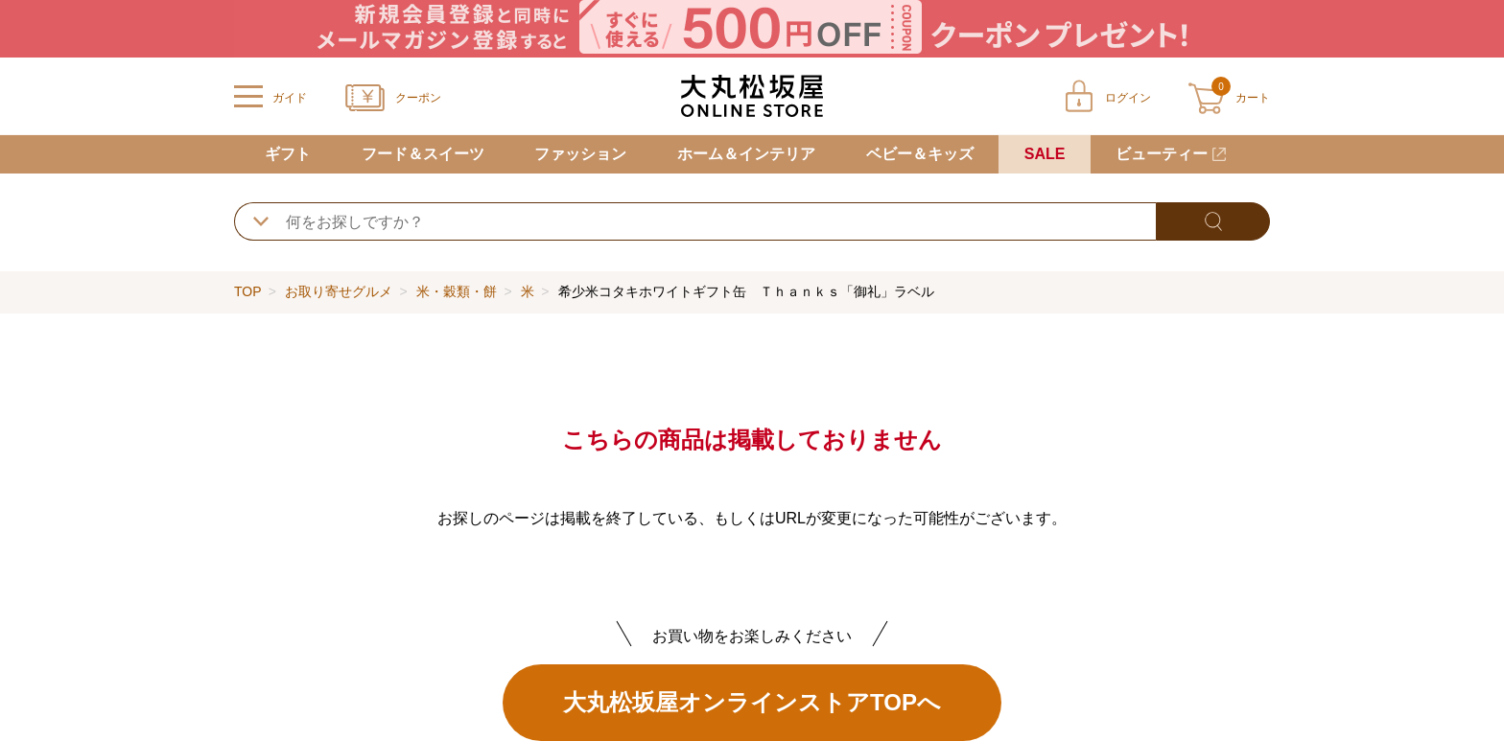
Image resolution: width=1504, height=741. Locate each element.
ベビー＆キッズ (920, 154)
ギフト (288, 154)
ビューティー (1162, 154)
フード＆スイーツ (423, 154)
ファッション (580, 154)
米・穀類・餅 (456, 291)
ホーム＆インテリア (746, 154)
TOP (247, 291)
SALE (1045, 154)
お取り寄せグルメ (338, 291)
